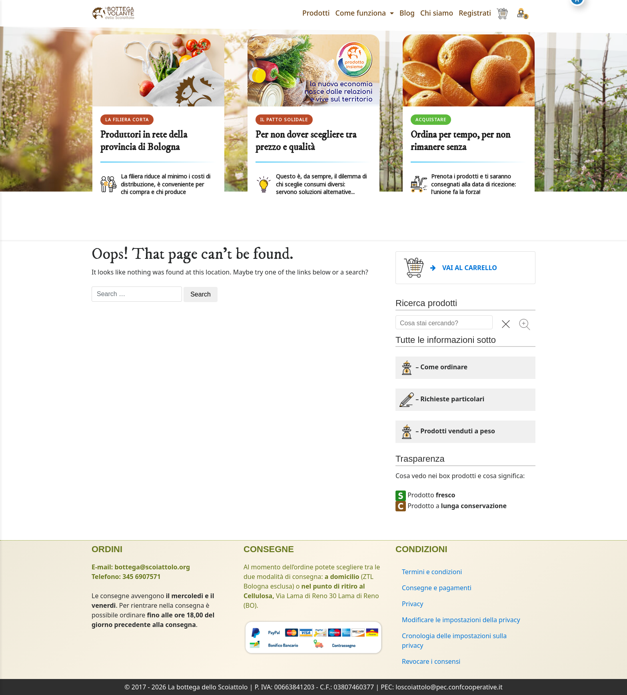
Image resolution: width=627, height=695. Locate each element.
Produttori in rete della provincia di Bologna (143, 141)
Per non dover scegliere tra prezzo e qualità (306, 141)
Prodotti (315, 13)
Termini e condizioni (432, 571)
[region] (313, 133)
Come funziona (361, 13)
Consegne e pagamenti (436, 587)
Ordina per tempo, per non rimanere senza (460, 141)
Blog (407, 13)
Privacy (412, 603)
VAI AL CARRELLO (463, 267)
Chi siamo (436, 13)
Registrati (475, 13)
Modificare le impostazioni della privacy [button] (461, 619)
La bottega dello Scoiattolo (208, 687)
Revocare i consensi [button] (431, 661)
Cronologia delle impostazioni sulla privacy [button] (454, 640)
